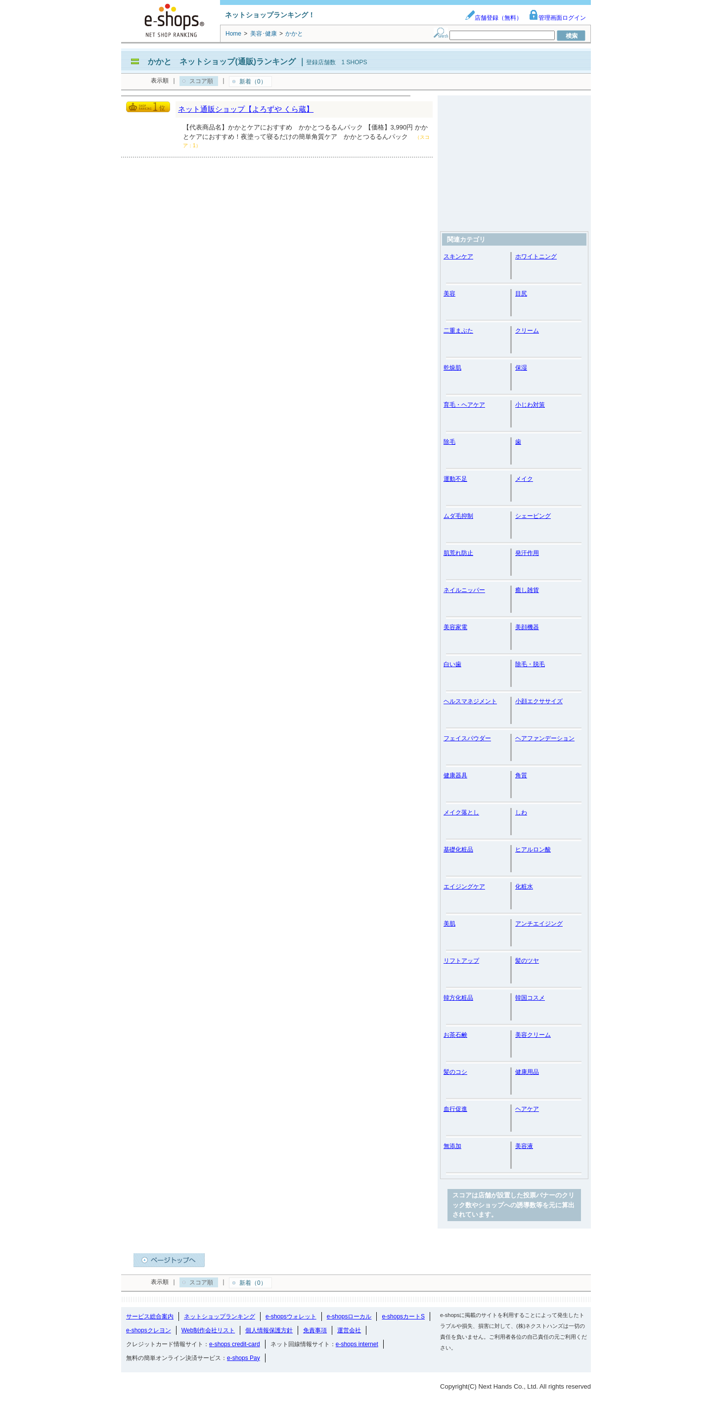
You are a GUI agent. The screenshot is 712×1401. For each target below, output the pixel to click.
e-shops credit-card (234, 1344)
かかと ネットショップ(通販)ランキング (222, 61)
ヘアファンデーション (545, 738)
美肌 (449, 923)
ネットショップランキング (219, 1316)
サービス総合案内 (150, 1316)
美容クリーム (533, 1034)
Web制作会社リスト (208, 1330)
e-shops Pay (243, 1358)
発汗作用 (527, 553)
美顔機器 (527, 627)
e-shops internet (357, 1344)
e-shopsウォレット (291, 1316)
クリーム (527, 330)
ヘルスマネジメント (470, 701)
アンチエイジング (539, 923)
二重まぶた (458, 330)
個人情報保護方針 (269, 1330)
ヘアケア (527, 1108)
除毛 (449, 441)
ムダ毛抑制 (458, 515)
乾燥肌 (452, 367)
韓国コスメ (530, 997)
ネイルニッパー (464, 590)
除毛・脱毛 (530, 664)
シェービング (533, 515)
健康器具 (455, 775)
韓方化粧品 (458, 997)
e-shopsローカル (349, 1316)
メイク (524, 478)
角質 (521, 775)
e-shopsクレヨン (148, 1330)
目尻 (521, 293)
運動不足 (455, 478)
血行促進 (455, 1108)
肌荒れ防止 (458, 553)
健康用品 (527, 1071)
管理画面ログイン (557, 17)
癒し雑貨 (527, 590)
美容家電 (455, 627)
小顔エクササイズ (539, 701)
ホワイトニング (536, 256)
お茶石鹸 (455, 1034)
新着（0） (253, 81)
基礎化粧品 (458, 849)
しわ (521, 812)
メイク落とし (461, 812)
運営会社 (349, 1330)
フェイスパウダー (467, 738)
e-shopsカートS (403, 1316)
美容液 (524, 1146)
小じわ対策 (530, 404)
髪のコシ (455, 1071)
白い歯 (452, 664)
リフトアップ (461, 960)
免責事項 (315, 1330)
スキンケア (458, 256)
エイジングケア (464, 886)
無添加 (452, 1146)
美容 (449, 293)
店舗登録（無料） (493, 17)
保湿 (521, 367)
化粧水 (524, 886)
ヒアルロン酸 (533, 849)
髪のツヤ (527, 960)
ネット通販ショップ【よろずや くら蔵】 (245, 109)
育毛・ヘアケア (464, 404)
